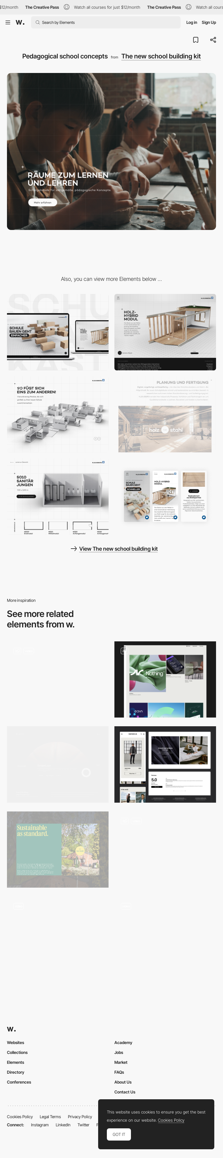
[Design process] (58, 934)
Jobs (118, 1052)
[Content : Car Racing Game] (165, 934)
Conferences (19, 1082)
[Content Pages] (58, 679)
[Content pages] (165, 679)
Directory (15, 1072)
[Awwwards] (20, 22)
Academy (123, 1042)
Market (120, 1062)
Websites (15, 1042)
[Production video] (165, 414)
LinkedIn (63, 1124)
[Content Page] (165, 849)
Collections (17, 1052)
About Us (123, 1082)
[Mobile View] (165, 496)
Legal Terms (50, 1116)
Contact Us (124, 1091)
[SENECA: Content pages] (165, 764)
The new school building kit (161, 56)
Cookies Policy (20, 1116)
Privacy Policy (80, 1116)
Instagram (40, 1124)
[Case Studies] (58, 764)
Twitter (83, 1124)
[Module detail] (58, 496)
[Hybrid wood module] (165, 332)
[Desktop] (58, 332)
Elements (15, 1062)
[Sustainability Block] (58, 849)
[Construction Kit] (58, 414)
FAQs (119, 1072)
